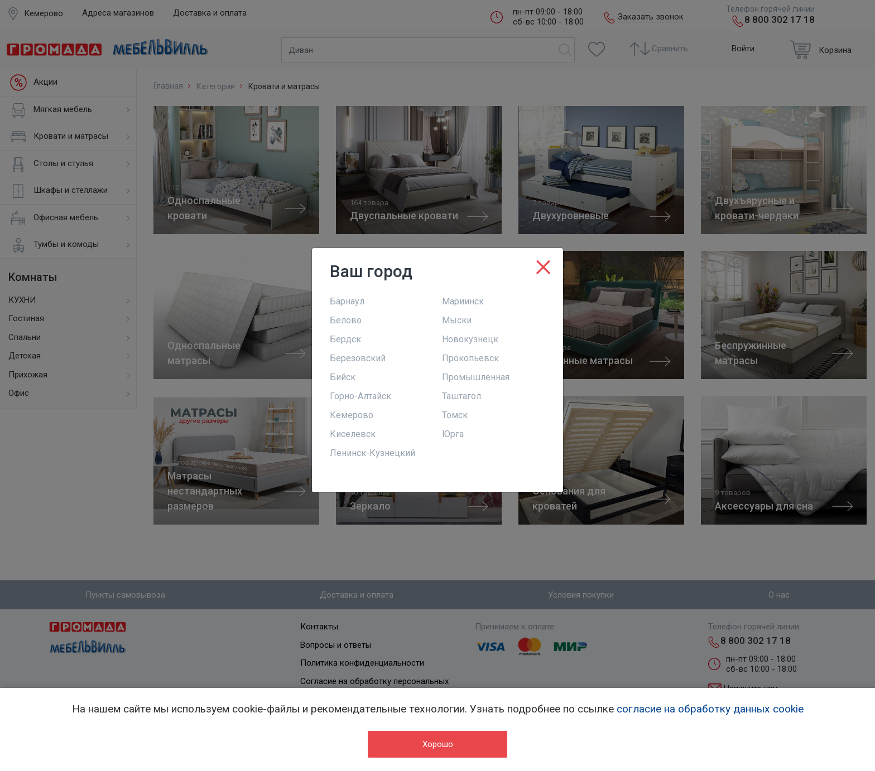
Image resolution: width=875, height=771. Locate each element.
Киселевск (353, 434)
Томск (455, 415)
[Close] (543, 265)
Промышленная (475, 377)
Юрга (453, 434)
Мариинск (463, 301)
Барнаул (347, 301)
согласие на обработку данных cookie (710, 708)
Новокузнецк (470, 339)
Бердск (345, 339)
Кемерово (351, 415)
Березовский (358, 358)
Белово (346, 320)
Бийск (342, 377)
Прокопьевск (470, 358)
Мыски (457, 320)
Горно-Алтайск (360, 396)
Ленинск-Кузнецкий (372, 453)
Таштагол (461, 396)
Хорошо (437, 744)
